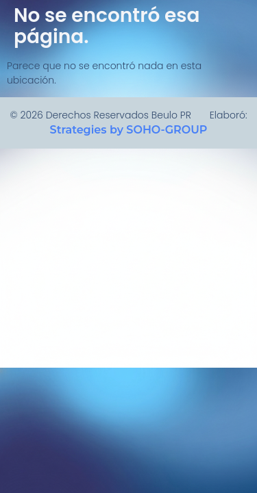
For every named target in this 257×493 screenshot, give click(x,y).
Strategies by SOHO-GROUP (129, 129)
